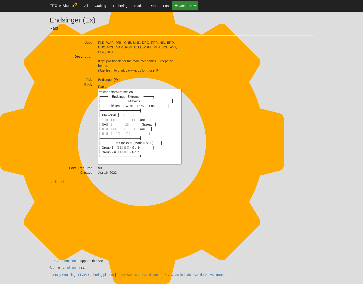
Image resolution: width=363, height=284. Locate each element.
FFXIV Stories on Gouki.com (137, 275)
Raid (153, 6)
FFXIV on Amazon (63, 261)
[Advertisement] (223, 69)
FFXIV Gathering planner (96, 275)
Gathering (120, 6)
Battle (138, 6)
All (86, 6)
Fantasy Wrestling (62, 275)
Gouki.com (70, 268)
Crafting (100, 6)
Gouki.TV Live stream (209, 275)
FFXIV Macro (63, 5)
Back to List (58, 182)
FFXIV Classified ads (175, 275)
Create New (185, 6)
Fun (166, 6)
